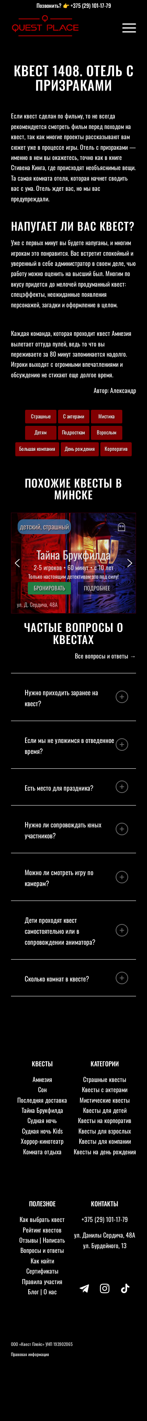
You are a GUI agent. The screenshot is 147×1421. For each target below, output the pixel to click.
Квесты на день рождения (105, 1151)
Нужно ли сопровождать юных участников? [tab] (76, 830)
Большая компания (37, 448)
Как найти (42, 1260)
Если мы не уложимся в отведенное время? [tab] (76, 745)
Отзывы (28, 1240)
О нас (50, 1291)
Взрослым (106, 432)
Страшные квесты (104, 1079)
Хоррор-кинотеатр (42, 1141)
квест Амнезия (114, 333)
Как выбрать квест (42, 1219)
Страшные (41, 416)
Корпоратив (116, 448)
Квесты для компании (105, 1141)
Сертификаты (42, 1271)
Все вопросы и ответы (101, 655)
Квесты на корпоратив (104, 1120)
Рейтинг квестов (42, 1229)
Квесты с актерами (104, 1089)
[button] (73, 563)
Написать (54, 1240)
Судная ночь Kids (42, 1131)
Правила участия (42, 1281)
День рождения (80, 448)
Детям (40, 432)
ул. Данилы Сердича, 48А (104, 1235)
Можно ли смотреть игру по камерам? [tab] (76, 877)
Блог (33, 1291)
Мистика (106, 416)
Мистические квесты (105, 1100)
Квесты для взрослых (104, 1131)
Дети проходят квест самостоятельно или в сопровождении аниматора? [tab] (76, 931)
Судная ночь (42, 1120)
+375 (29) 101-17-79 (91, 5)
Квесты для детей (105, 1110)
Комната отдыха (42, 1151)
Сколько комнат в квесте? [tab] (76, 978)
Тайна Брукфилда (42, 1110)
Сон (42, 1089)
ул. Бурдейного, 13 (105, 1245)
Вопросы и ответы (42, 1250)
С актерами (73, 416)
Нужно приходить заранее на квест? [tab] (76, 697)
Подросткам (73, 432)
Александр (123, 390)
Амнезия (42, 1079)
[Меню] (125, 27)
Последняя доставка (42, 1100)
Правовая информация (30, 1354)
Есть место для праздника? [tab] (76, 786)
